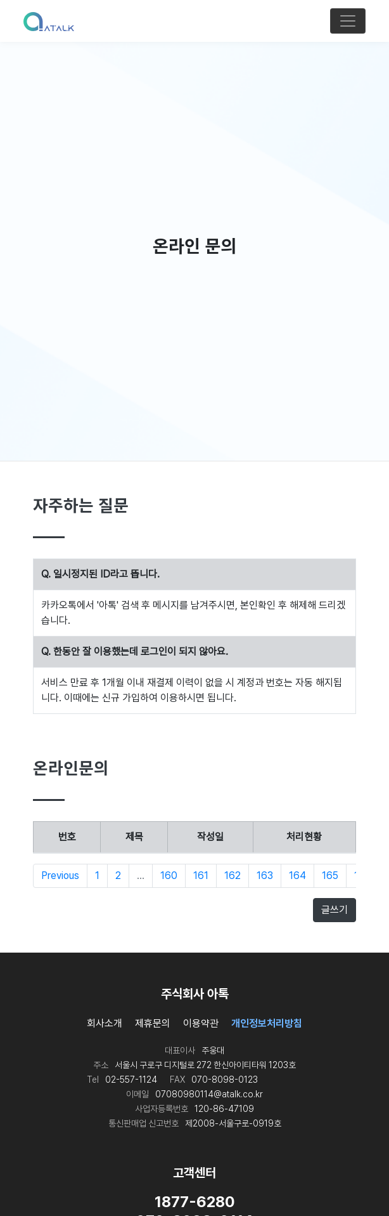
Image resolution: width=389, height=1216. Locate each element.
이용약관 (201, 1023)
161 (200, 875)
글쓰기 (334, 910)
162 (232, 875)
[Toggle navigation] (348, 21)
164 (297, 875)
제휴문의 (152, 1023)
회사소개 (104, 1023)
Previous (60, 875)
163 (265, 875)
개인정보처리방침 (266, 1023)
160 (168, 875)
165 (330, 875)
